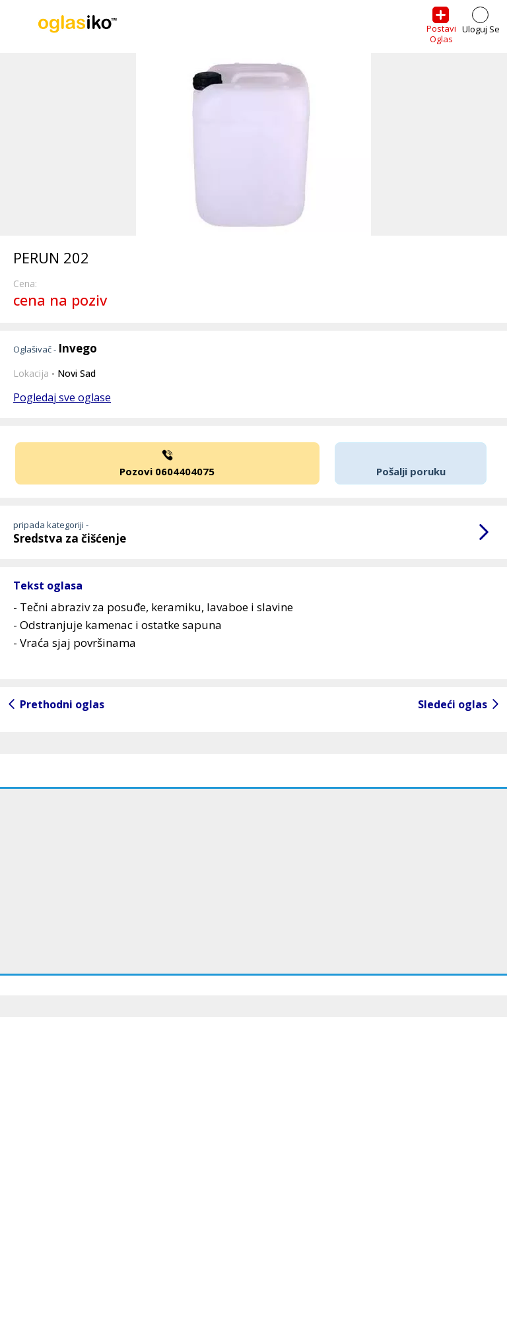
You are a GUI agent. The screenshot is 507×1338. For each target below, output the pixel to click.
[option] (253, 144)
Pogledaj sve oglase (62, 397)
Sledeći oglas (452, 704)
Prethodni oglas (62, 704)
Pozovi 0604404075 (167, 462)
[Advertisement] (253, 881)
